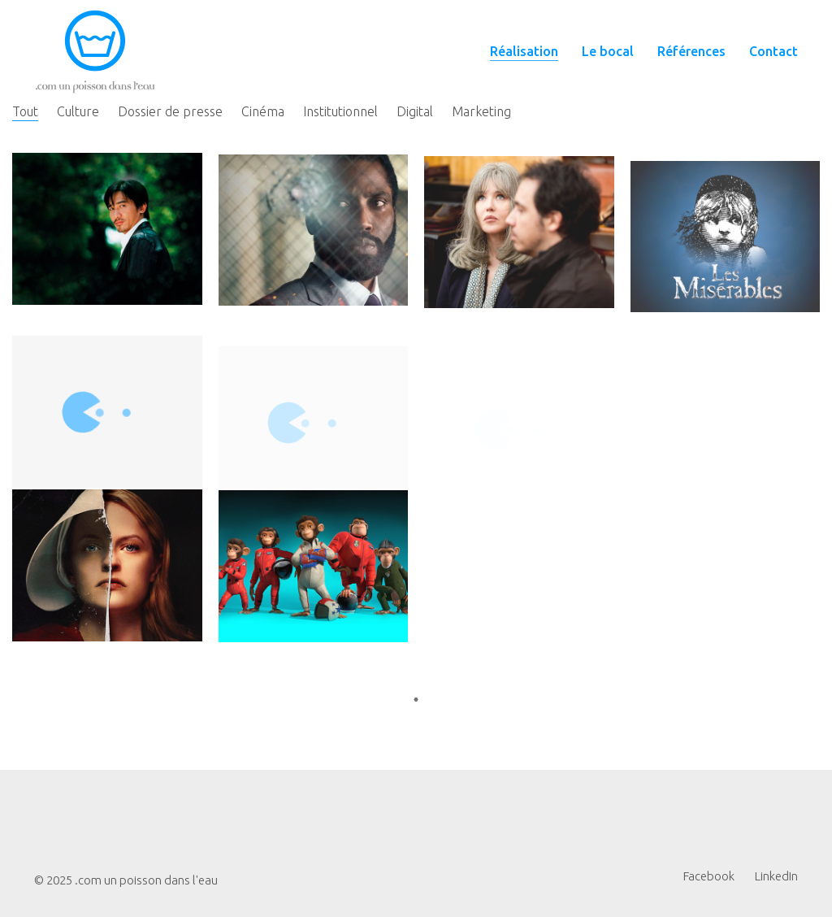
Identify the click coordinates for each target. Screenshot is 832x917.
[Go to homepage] (95, 51)
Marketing (481, 111)
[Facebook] (708, 876)
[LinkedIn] (776, 876)
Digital (414, 111)
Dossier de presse (170, 111)
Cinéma (262, 111)
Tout (25, 111)
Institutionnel (340, 111)
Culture (78, 111)
